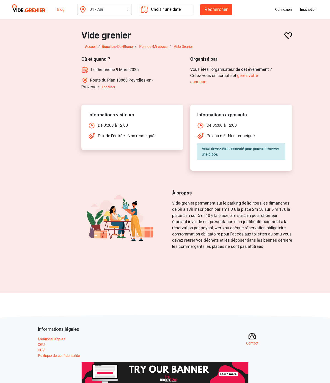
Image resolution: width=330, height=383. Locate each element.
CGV (41, 350)
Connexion (283, 9)
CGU (41, 344)
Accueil (90, 46)
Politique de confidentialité (59, 355)
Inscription (308, 9)
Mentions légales (52, 339)
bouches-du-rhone (117, 46)
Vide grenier (183, 46)
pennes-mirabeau (153, 46)
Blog (60, 9)
